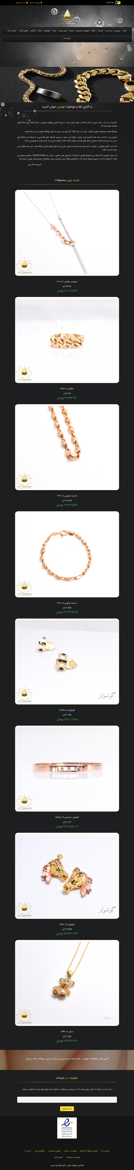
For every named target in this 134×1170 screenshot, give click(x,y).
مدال (39, 30)
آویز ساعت (62, 30)
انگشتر (32, 30)
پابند (54, 30)
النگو (93, 30)
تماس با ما (12, 30)
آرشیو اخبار (58, 1157)
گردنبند (100, 30)
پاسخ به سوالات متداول (89, 1151)
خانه (124, 30)
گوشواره (47, 30)
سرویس (117, 30)
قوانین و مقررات (54, 1151)
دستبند (71, 30)
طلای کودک (23, 30)
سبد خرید (112, 2)
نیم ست (108, 30)
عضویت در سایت (70, 1151)
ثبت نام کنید (22, 2)
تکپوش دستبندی (82, 30)
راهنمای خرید (39, 1151)
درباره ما (67, 38)
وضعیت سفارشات (73, 1157)
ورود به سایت (35, 2)
